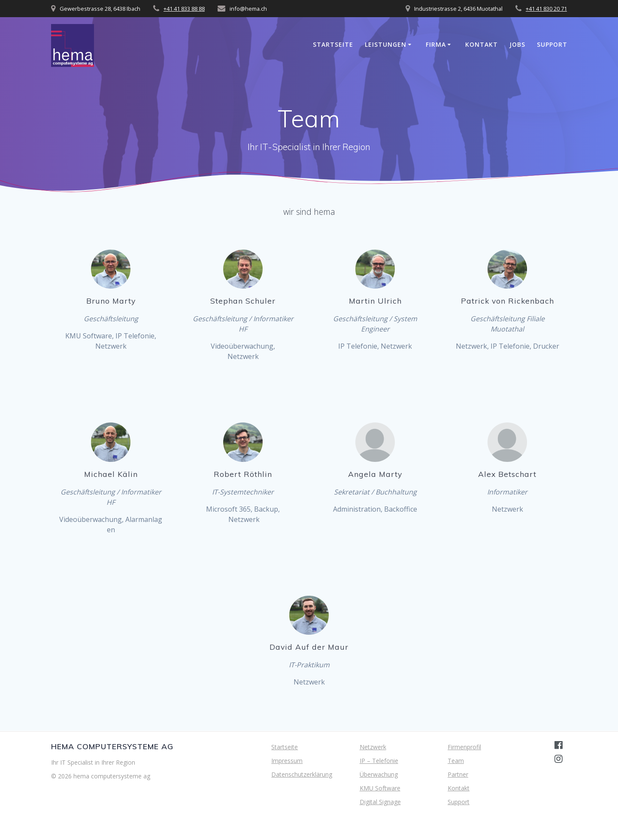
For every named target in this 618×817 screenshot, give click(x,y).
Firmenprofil (464, 747)
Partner (458, 774)
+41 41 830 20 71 (546, 8)
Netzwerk (373, 747)
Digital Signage (380, 802)
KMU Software (380, 788)
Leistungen (385, 44)
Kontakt (481, 44)
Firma (436, 44)
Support (552, 44)
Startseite (333, 44)
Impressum (287, 761)
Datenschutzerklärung (301, 774)
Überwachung (379, 774)
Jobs (517, 44)
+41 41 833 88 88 (184, 8)
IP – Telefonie (379, 761)
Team (456, 761)
